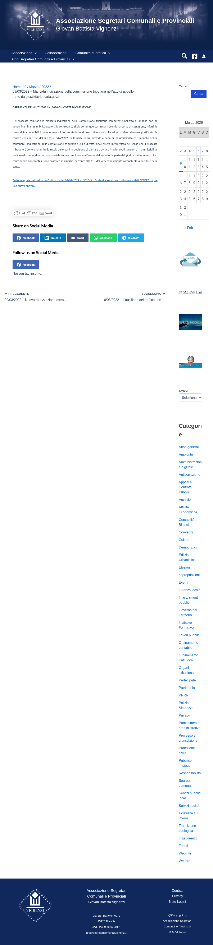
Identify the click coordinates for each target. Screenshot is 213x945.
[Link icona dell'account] (204, 56)
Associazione (23, 53)
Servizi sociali (189, 805)
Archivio (185, 499)
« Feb (188, 228)
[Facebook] (195, 56)
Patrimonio (187, 688)
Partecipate (187, 680)
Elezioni (185, 567)
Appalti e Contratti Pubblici (185, 487)
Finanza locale (189, 590)
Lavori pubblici (189, 635)
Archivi (183, 391)
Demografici (188, 547)
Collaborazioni (54, 53)
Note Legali (177, 901)
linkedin (53, 238)
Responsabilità (190, 773)
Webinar (185, 853)
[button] (34, 53)
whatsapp (103, 238)
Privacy (184, 715)
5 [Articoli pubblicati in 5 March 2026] (194, 151)
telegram (130, 238)
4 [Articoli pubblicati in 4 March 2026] (190, 151)
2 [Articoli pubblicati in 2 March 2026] (181, 151)
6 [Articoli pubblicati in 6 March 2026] (199, 151)
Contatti (177, 890)
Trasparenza (188, 838)
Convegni (186, 532)
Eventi (183, 582)
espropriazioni (189, 575)
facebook (26, 238)
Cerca (183, 86)
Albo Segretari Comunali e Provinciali (42, 59)
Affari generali (189, 447)
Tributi (183, 846)
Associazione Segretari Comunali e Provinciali (125, 20)
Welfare (184, 861)
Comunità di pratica (90, 53)
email (77, 238)
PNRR (183, 695)
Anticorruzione (189, 474)
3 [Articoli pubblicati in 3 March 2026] (185, 151)
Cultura (184, 540)
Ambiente (186, 454)
